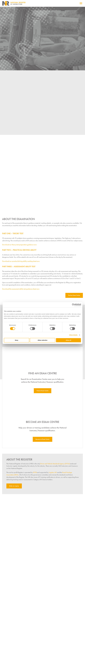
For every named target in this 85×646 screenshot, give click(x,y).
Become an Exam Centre (42, 441)
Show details (73, 335)
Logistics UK (53, 474)
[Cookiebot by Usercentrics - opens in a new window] (73, 304)
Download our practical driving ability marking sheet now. (21, 263)
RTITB (35, 474)
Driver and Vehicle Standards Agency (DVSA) (55, 465)
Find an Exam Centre (74, 297)
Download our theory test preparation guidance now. (19, 246)
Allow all (68, 340)
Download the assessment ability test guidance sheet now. (21, 291)
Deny (16, 340)
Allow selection (42, 340)
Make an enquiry (14, 488)
